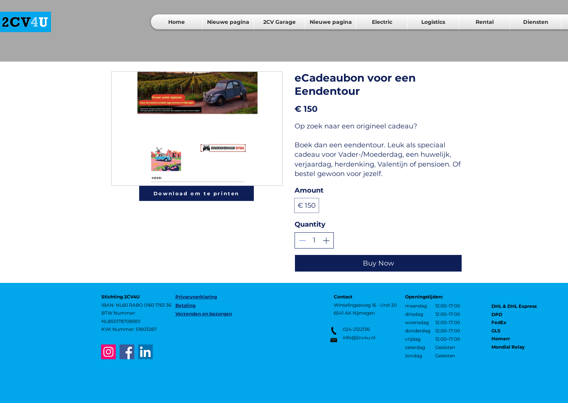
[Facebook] (127, 351)
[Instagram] (108, 351)
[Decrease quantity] (302, 240)
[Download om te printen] (196, 193)
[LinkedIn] (145, 351)
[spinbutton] (314, 240)
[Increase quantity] (326, 240)
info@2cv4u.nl (359, 337)
